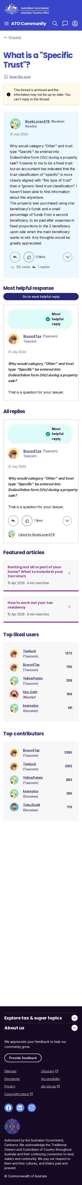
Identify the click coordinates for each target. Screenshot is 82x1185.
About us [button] (41, 1028)
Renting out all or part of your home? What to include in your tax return (35, 572)
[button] (75, 23)
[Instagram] (32, 1108)
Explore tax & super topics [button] (41, 1018)
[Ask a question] (65, 23)
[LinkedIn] (20, 1108)
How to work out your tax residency (30, 605)
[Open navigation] (6, 23)
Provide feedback (23, 1058)
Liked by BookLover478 (37, 534)
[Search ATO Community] (55, 23)
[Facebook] (8, 1108)
